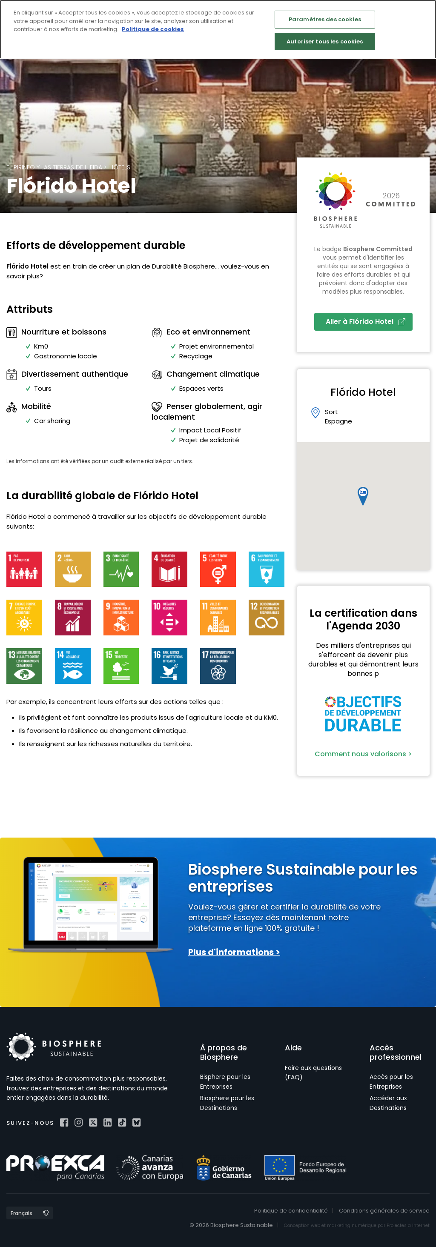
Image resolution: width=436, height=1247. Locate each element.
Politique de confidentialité (291, 1211)
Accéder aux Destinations (388, 1103)
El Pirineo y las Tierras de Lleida (54, 167)
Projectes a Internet (408, 1225)
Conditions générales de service (384, 1211)
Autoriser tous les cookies (325, 41)
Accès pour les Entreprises (391, 1081)
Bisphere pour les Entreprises (225, 1081)
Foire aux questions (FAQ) (313, 1072)
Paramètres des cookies (325, 19)
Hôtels (119, 167)
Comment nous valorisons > (363, 754)
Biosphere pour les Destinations (227, 1103)
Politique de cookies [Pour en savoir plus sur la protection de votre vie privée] (153, 29)
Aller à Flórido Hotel (365, 321)
